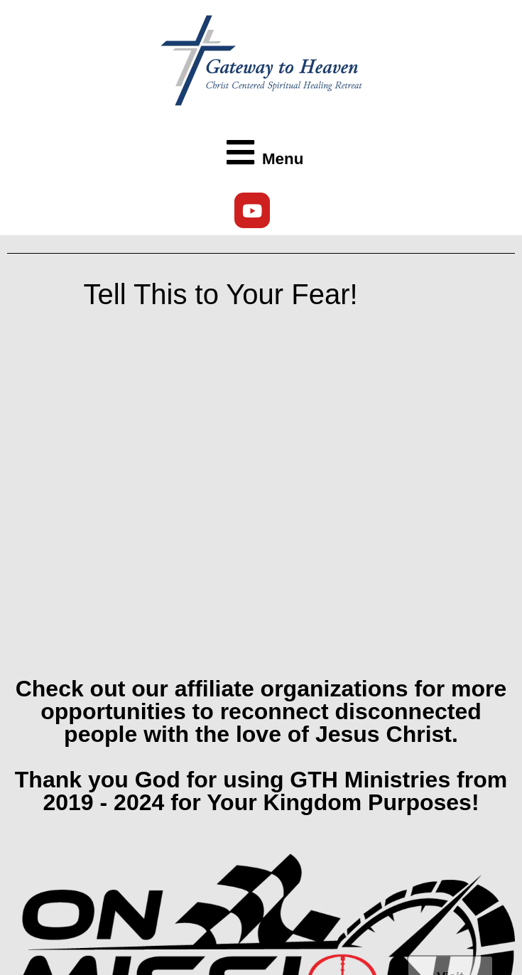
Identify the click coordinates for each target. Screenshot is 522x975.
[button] (261, 153)
